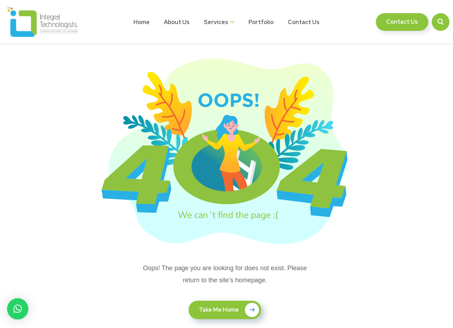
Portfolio (261, 22)
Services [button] (216, 22)
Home (141, 22)
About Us (177, 22)
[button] (17, 308)
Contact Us (304, 22)
